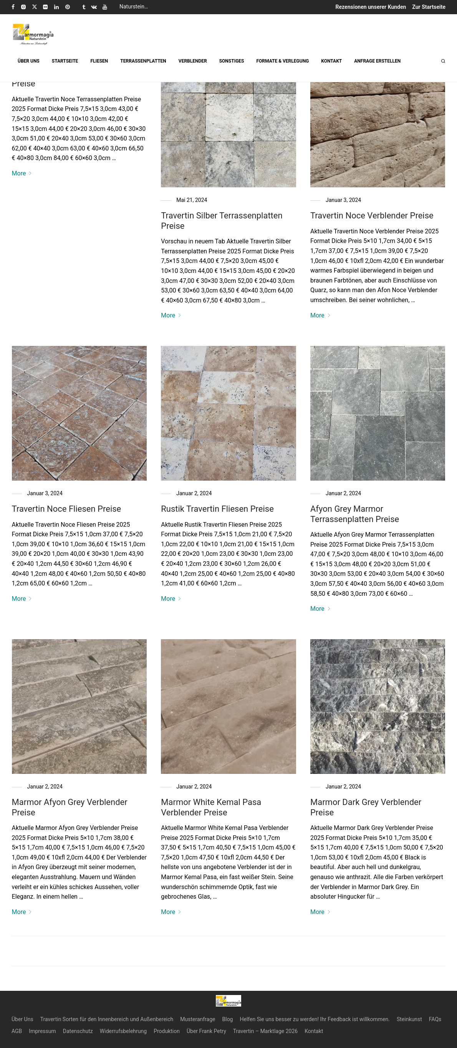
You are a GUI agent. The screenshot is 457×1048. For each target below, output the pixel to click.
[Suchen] (443, 61)
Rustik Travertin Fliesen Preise (217, 509)
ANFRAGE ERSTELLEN (377, 61)
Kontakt (314, 1031)
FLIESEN (99, 61)
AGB (17, 1031)
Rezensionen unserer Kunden (371, 7)
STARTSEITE (65, 61)
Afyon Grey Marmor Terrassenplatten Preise (354, 514)
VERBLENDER (193, 61)
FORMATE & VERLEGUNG (282, 61)
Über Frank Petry (206, 1031)
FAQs (435, 1019)
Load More (228, 954)
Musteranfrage (197, 1019)
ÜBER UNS (29, 61)
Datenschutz (78, 1031)
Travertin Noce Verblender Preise (372, 215)
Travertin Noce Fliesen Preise (66, 509)
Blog (227, 1019)
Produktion (167, 1031)
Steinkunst (409, 1019)
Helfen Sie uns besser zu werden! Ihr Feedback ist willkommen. (314, 1019)
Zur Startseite (428, 7)
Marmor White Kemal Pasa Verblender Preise (211, 807)
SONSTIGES (231, 61)
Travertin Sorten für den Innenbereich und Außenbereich (107, 1019)
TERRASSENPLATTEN (143, 61)
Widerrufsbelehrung (123, 1031)
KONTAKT (331, 61)
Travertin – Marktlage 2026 (265, 1031)
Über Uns (22, 1019)
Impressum (42, 1031)
